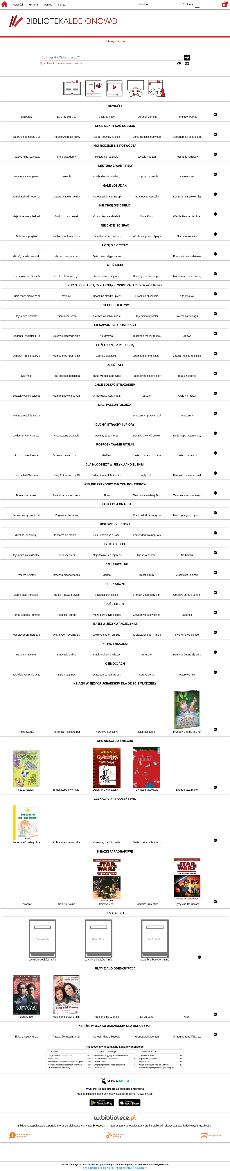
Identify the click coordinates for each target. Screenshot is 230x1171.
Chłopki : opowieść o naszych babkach (109, 1065)
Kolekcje (78, 63)
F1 (203, 4)
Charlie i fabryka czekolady (59, 1068)
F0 (197, 4)
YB (169, 4)
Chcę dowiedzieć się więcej (98, 1167)
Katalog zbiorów (115, 41)
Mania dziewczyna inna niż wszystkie (154, 1065)
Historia (33, 4)
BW (161, 4)
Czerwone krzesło (146, 1056)
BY (176, 4)
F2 (212, 4)
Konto (61, 4)
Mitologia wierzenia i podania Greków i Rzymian (67, 1065)
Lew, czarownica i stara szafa (60, 1056)
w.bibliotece (97, 1125)
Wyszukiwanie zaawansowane (56, 63)
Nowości (18, 4)
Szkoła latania (54, 1059)
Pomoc (48, 4)
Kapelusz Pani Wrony (148, 1059)
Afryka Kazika (99, 1062)
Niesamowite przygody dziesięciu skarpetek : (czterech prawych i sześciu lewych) (81, 1062)
